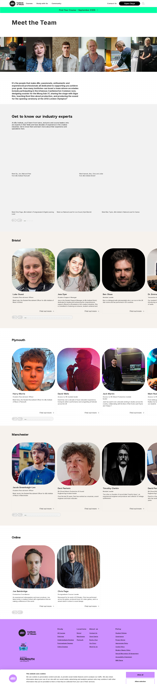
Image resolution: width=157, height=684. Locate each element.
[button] (29, 3)
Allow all (140, 665)
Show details (105, 679)
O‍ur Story (92, 643)
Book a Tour (93, 640)
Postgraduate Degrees (65, 643)
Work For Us (93, 647)
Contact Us (112, 4)
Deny (140, 678)
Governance (120, 636)
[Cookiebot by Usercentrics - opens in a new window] (13, 680)
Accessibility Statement (124, 657)
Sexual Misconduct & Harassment (127, 653)
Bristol (79, 633)
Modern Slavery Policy (123, 650)
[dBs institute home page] (27, 632)
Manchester (81, 636)
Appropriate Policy (122, 643)
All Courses (61, 633)
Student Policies (121, 633)
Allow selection (140, 672)
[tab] (25, 419)
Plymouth (80, 640)
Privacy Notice (120, 640)
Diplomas (60, 636)
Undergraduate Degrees (65, 640)
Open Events (93, 636)
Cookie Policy (120, 647)
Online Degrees (62, 647)
